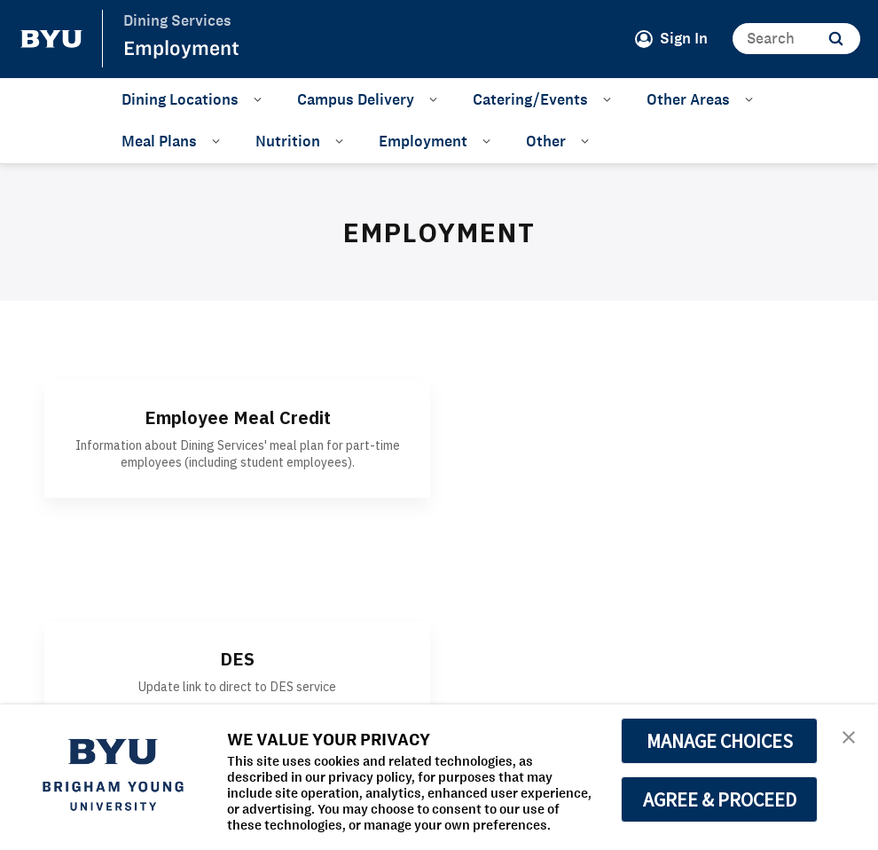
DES (237, 659)
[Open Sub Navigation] (260, 98)
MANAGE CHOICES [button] (720, 740)
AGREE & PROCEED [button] (719, 799)
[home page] (51, 39)
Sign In (684, 38)
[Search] (796, 38)
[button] (848, 736)
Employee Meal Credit (238, 417)
